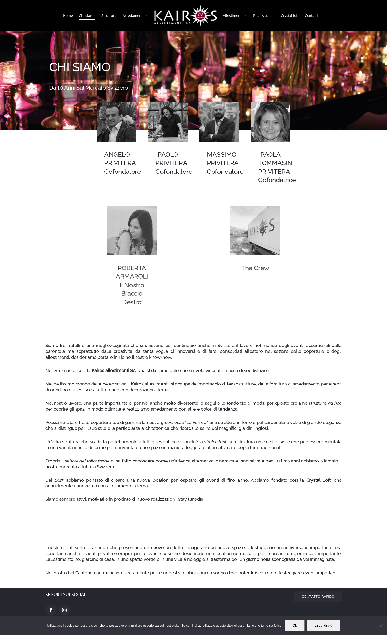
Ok (294, 625)
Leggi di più (323, 625)
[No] (380, 625)
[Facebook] (50, 610)
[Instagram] (64, 610)
